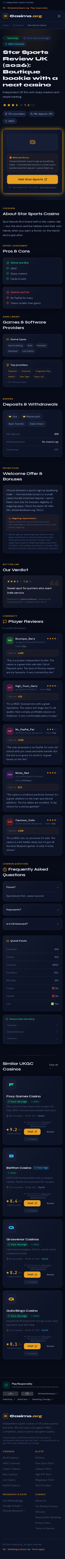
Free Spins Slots (44, 1463)
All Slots (40, 1457)
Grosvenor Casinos (22, 1239)
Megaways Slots (44, 1479)
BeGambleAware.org (48, 187)
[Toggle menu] (59, 16)
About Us (40, 1500)
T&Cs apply (46, 1122)
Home (5, 25)
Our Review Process (46, 1506)
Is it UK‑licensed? (32, 924)
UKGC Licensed (11, 1463)
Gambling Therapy (42, 1399)
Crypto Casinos (12, 1468)
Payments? (32, 909)
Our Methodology (13, 1500)
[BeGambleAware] (10, 1393)
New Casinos (10, 1474)
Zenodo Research (14, 1510)
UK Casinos (18, 25)
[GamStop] (27, 1394)
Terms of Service (44, 1528)
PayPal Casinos (11, 1485)
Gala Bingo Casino (22, 1311)
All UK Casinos (11, 1457)
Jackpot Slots (43, 1468)
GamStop (32, 1025)
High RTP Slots (43, 1474)
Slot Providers (43, 1485)
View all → (53, 1066)
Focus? (32, 887)
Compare (31, 1139)
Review (50, 1131)
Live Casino (9, 1479)
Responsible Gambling (48, 1517)
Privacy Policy (43, 1522)
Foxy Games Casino (23, 1096)
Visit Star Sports (32, 179)
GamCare (32, 1038)
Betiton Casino (18, 1168)
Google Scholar (13, 1505)
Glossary (40, 1511)
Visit (32, 1131)
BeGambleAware (32, 1031)
